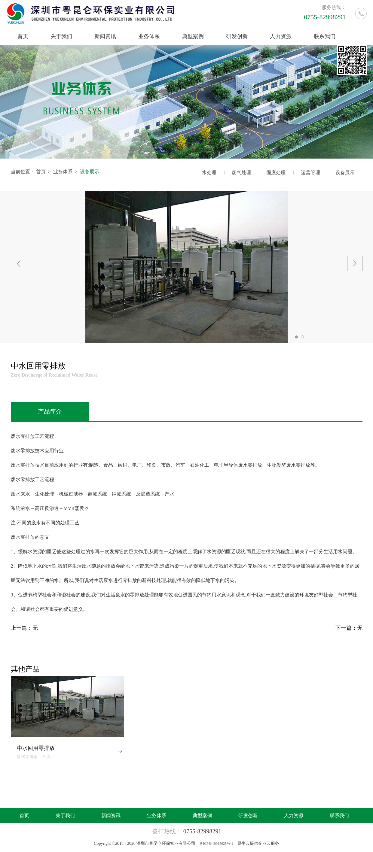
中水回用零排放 (36, 748)
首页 (22, 36)
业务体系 (62, 171)
